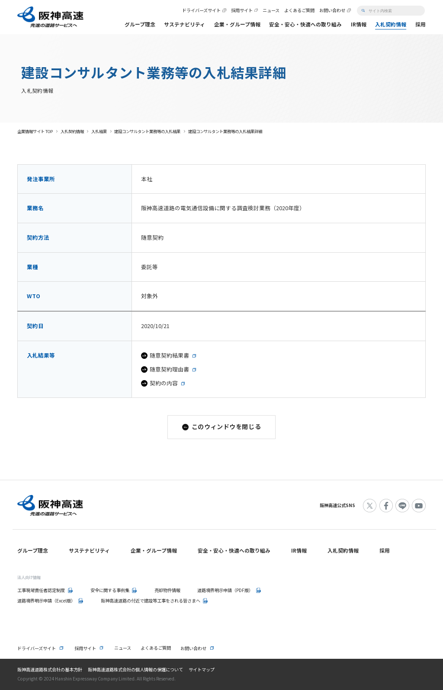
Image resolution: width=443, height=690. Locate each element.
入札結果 (99, 131)
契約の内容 (164, 383)
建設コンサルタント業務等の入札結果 (147, 131)
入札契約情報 (72, 131)
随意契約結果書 (169, 355)
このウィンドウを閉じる (226, 426)
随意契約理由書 (169, 369)
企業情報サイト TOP (35, 131)
